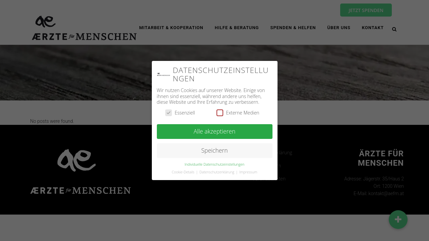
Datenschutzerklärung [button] (217, 171)
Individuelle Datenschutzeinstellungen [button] (214, 163)
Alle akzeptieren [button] (215, 131)
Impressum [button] (248, 171)
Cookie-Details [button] (183, 171)
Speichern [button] (214, 150)
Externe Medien (238, 111)
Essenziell (180, 111)
